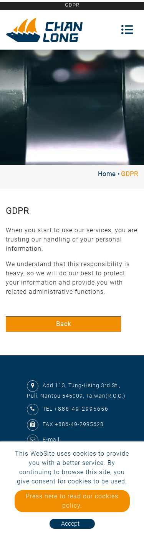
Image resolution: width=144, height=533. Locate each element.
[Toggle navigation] (127, 29)
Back (63, 324)
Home (107, 174)
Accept (70, 523)
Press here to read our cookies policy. (72, 501)
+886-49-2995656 (81, 409)
